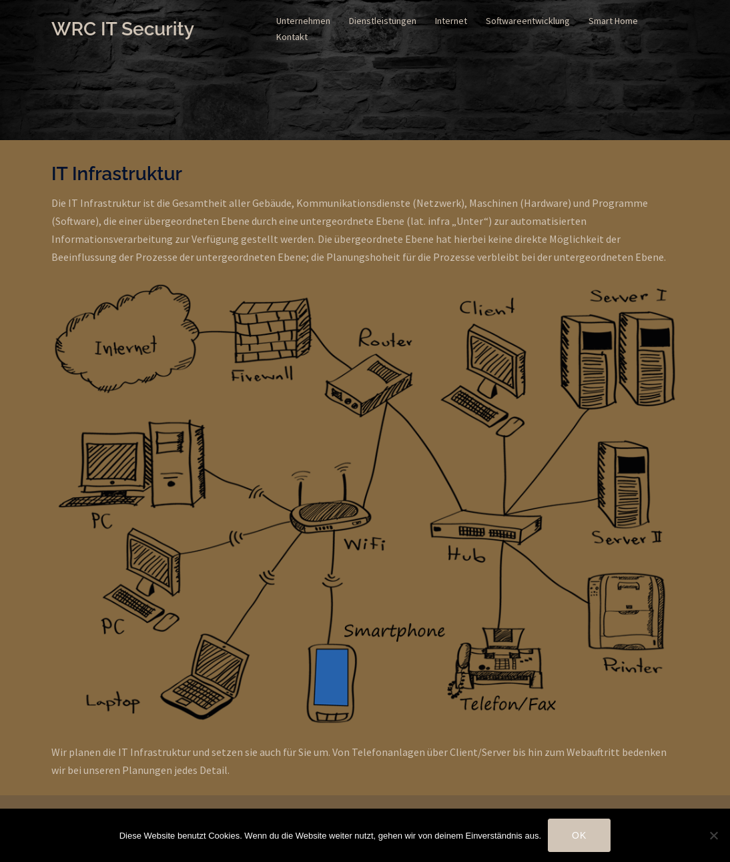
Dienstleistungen (382, 21)
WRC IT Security (122, 29)
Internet (451, 21)
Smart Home (613, 21)
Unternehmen (303, 21)
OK (579, 835)
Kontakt (292, 37)
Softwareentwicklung (528, 21)
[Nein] (713, 835)
